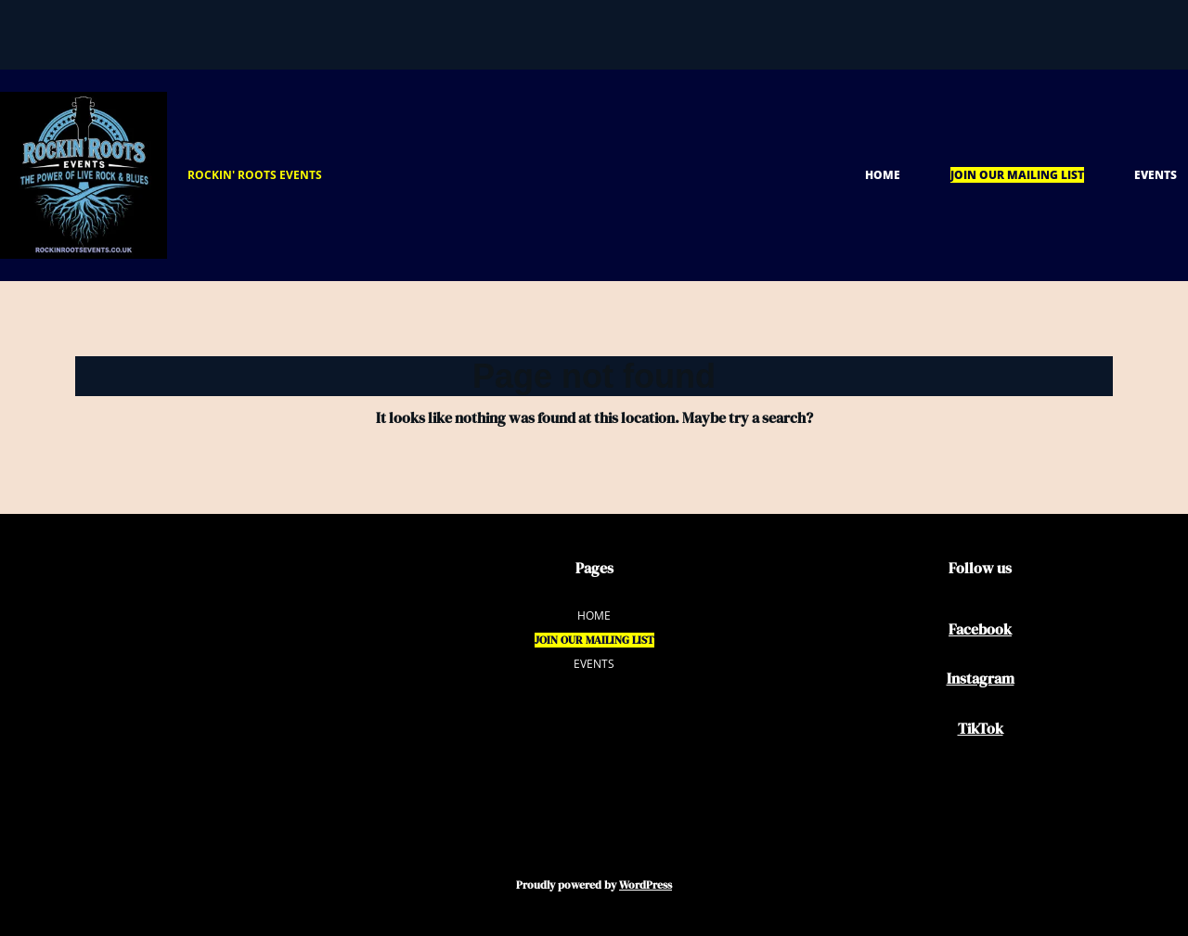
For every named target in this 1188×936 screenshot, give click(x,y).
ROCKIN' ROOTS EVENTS (254, 175)
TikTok (980, 728)
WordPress (645, 885)
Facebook (980, 629)
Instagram (980, 678)
